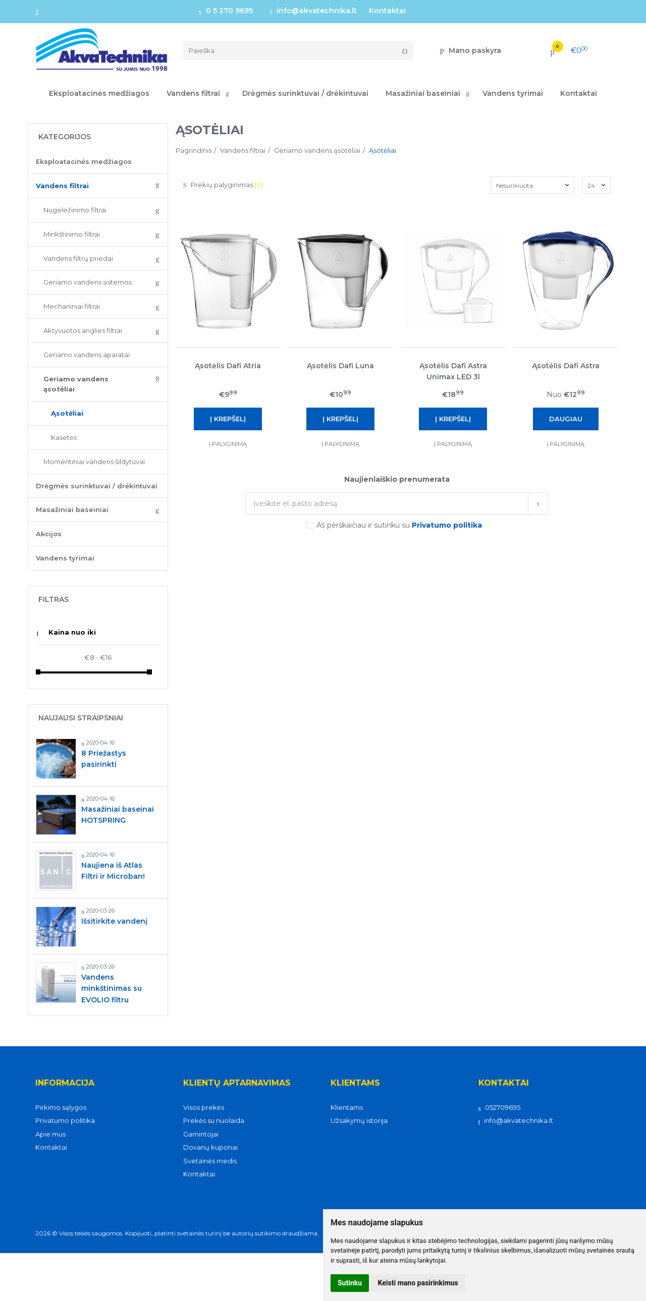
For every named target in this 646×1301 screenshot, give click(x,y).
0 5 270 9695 (226, 10)
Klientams (355, 1083)
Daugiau (565, 419)
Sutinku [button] (350, 1283)
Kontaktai (387, 10)
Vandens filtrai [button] (193, 93)
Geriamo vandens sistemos (87, 282)
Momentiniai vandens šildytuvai (94, 462)
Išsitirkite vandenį (114, 921)
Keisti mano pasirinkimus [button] (418, 1283)
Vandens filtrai (62, 186)
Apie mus (50, 1134)
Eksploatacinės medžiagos (99, 93)
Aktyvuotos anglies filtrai (82, 330)
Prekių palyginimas (223, 185)
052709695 (499, 1107)
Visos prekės (203, 1107)
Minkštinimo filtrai (71, 234)
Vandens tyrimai (512, 93)
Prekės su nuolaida (213, 1120)
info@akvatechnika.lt (313, 10)
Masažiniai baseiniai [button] (423, 93)
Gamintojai (201, 1134)
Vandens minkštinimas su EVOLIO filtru (111, 988)
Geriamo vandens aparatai (86, 355)
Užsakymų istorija (359, 1120)
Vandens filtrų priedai (78, 258)
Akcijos (49, 534)
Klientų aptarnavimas (237, 1083)
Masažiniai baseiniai (72, 509)
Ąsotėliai (67, 413)
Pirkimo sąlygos (60, 1107)
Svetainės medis (210, 1161)
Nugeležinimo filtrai (74, 210)
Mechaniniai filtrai (71, 306)
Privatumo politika (65, 1120)
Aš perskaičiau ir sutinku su (399, 525)
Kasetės (64, 437)
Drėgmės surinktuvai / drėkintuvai (305, 93)
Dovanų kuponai (210, 1147)
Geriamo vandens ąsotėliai (76, 384)
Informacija (64, 1083)
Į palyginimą (228, 443)
